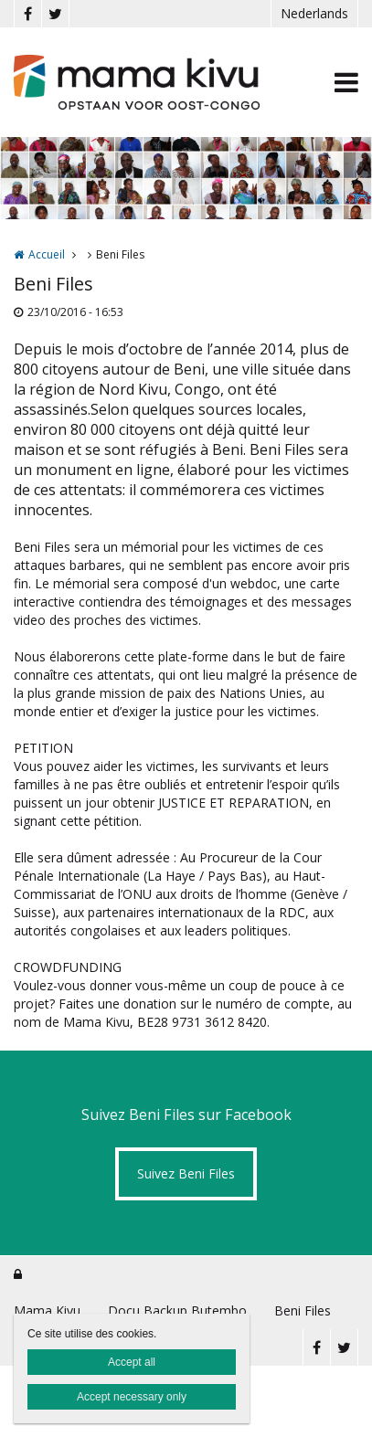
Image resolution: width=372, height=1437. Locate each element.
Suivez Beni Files (186, 1173)
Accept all (131, 1362)
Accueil (46, 254)
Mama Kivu (47, 1310)
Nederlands (314, 13)
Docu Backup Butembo (177, 1310)
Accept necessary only (131, 1396)
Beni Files (302, 1310)
